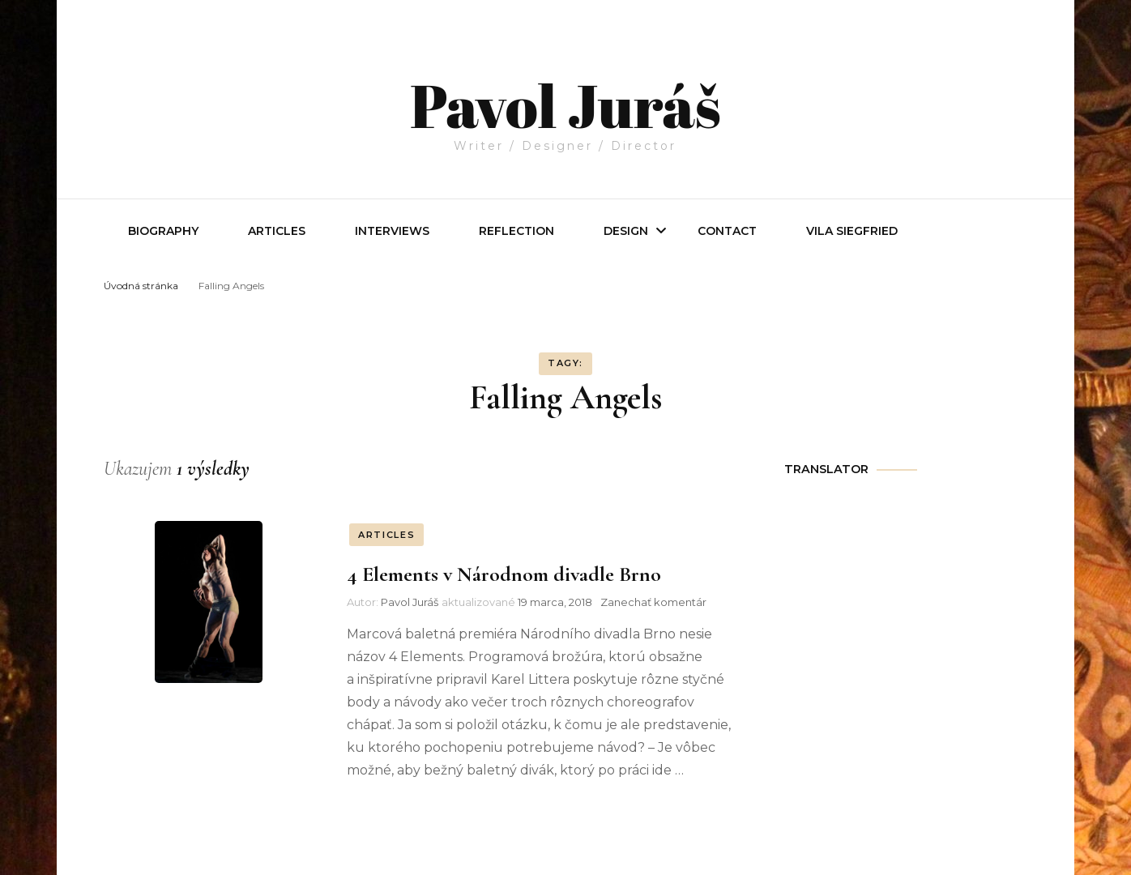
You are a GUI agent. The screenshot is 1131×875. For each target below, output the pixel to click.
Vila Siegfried (852, 231)
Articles (276, 231)
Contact (727, 231)
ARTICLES (386, 534)
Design (626, 231)
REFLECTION (516, 231)
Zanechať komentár (653, 601)
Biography (163, 231)
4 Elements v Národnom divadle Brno (504, 574)
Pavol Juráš (565, 90)
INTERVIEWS (392, 231)
